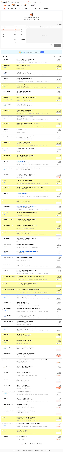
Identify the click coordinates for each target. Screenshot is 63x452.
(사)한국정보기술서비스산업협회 (9, 276)
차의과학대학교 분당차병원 (8, 411)
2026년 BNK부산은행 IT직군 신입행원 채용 (23, 340)
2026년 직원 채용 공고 (20, 264)
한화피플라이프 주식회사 (7, 423)
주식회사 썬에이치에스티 (7, 404)
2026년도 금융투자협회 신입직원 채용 (22, 65)
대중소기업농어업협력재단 (8, 225)
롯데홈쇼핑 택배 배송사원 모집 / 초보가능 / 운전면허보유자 (25, 353)
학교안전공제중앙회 (7, 155)
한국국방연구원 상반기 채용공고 (21, 72)
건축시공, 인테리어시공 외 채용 (21, 385)
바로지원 (58, 177)
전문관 (35, 8)
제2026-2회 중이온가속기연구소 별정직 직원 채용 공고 (25, 296)
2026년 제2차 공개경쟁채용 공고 (21, 193)
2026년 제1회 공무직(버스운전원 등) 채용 (23, 78)
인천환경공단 (6, 193)
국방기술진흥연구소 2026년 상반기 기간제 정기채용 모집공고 (26, 206)
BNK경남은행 (6, 334)
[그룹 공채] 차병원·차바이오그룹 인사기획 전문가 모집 (25, 411)
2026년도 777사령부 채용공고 (21, 161)
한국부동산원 (6, 85)
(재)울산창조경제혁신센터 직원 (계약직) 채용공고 (24, 136)
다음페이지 (39, 443)
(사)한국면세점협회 (7, 91)
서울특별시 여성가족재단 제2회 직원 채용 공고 (24, 257)
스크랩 (3, 56)
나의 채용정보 (46, 8)
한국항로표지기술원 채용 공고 (21, 104)
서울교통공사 (6, 123)
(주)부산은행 (6, 340)
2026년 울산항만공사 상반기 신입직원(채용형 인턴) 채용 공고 (26, 270)
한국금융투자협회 (6, 65)
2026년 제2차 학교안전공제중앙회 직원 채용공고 (24, 155)
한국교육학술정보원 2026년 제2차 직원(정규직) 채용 (25, 315)
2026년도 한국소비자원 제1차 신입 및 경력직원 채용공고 (25, 59)
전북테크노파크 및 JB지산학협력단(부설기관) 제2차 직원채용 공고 (27, 308)
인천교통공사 (6, 78)
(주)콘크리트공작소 (7, 385)
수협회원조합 (6, 110)
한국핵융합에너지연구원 (7, 116)
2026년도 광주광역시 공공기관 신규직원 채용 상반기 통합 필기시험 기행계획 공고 (29, 187)
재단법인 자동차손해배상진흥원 (8, 391)
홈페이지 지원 (58, 62)
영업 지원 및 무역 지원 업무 (20, 436)
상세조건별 (20, 8)
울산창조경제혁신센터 (7, 136)
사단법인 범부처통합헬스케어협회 (9, 289)
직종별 (8, 8)
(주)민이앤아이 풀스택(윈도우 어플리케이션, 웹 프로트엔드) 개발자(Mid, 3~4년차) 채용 (30, 379)
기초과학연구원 (6, 296)
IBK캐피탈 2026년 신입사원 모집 (21, 200)
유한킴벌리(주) (6, 180)
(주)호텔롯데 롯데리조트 (7, 238)
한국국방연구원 (6, 72)
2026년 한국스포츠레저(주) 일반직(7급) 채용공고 (24, 321)
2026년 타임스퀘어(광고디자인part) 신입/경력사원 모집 (25, 417)
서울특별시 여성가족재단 (7, 257)
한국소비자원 (6, 59)
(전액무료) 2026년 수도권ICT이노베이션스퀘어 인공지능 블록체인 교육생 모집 (29, 276)
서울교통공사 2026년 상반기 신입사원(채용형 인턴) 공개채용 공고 (27, 123)
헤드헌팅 (31, 8)
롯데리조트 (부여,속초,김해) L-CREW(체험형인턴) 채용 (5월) (26, 238)
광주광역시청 (6, 187)
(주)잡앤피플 (6, 174)
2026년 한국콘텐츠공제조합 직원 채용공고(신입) (24, 244)
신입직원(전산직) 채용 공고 (20, 302)
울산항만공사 (6, 270)
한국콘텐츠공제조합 (7, 244)
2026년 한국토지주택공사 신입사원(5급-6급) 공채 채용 (25, 97)
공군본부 (5, 148)
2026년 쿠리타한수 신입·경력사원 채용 (22, 398)
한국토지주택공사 (6, 97)
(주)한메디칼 (6, 372)
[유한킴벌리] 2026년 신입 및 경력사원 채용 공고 (24, 180)
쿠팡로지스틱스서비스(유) (8, 219)
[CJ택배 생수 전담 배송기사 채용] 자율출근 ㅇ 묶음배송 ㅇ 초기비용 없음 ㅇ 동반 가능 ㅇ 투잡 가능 (32, 359)
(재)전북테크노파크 (7, 308)
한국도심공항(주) (6, 142)
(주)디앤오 (5, 212)
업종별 (16, 8)
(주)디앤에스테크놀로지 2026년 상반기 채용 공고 (24, 347)
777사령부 (5, 161)
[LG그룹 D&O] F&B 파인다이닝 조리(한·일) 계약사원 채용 (26, 283)
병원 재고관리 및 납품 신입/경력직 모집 (22, 372)
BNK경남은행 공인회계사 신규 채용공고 (23, 334)
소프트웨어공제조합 (7, 302)
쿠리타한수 (5, 398)
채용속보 (26, 8)
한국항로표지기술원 (7, 104)
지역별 (4, 8)
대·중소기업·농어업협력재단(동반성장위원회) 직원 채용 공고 (26, 225)
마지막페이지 (41, 443)
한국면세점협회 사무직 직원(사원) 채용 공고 (23, 91)
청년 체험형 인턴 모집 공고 (20, 129)
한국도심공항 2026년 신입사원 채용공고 (23, 142)
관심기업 (7, 56)
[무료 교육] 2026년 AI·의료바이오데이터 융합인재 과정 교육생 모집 (27, 289)
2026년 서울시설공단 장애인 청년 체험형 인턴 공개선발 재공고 (26, 251)
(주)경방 (5, 417)
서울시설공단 (6, 251)
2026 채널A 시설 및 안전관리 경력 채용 (22, 232)
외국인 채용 (40, 8)
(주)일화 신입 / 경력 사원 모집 (21, 430)
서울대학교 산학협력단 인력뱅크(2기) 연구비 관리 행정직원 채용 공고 (27, 168)
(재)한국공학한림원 (7, 264)
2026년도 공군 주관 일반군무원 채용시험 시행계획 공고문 (25, 148)
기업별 (12, 8)
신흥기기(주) (6, 436)
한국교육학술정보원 (7, 315)
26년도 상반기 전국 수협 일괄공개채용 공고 (23, 110)
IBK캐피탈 (5, 200)
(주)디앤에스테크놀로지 (7, 347)
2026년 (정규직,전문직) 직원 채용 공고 (22, 391)
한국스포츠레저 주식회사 (7, 321)
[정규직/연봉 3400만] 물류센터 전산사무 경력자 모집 (25, 174)
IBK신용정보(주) (6, 366)
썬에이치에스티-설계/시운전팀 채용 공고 (23, 404)
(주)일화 (5, 430)
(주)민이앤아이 (6, 379)
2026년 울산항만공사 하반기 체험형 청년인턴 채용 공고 (25, 328)
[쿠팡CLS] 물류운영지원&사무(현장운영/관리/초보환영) (25, 219)
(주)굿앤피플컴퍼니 (7, 353)
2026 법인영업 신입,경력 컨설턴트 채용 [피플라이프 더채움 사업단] (27, 423)
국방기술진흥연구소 (7, 206)
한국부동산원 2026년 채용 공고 (21, 85)
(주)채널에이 (6, 232)
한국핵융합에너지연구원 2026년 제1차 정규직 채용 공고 (25, 116)
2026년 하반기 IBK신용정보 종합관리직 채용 (23, 366)
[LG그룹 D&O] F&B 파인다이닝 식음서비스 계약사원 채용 (26, 212)
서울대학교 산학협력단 (7, 168)
